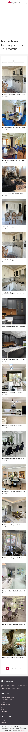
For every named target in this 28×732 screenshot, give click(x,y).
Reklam (3, 701)
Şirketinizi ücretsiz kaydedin (8, 697)
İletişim (3, 702)
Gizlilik (3, 706)
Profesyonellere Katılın (7, 699)
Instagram (3, 722)
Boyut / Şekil (19, 61)
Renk (11, 61)
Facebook (3, 720)
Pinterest (3, 724)
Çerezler (3, 708)
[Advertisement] (14, 19)
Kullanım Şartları (5, 704)
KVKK (2, 709)
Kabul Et (23, 730)
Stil (4, 61)
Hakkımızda (4, 711)
